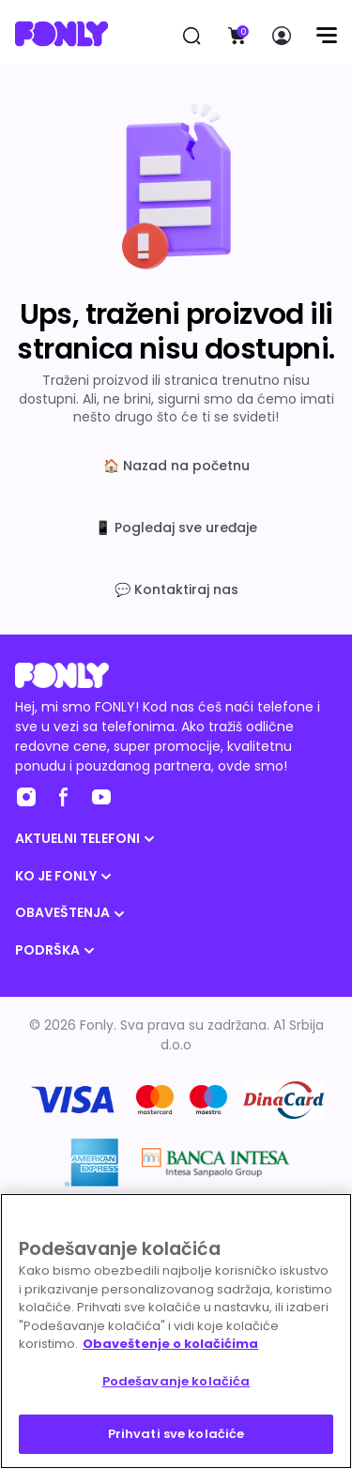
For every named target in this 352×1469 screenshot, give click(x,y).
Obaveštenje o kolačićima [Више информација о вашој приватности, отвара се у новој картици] (170, 1344)
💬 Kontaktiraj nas (176, 589)
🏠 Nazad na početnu (176, 465)
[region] (176, 1331)
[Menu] (326, 35)
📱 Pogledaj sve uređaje (176, 527)
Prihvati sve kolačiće (176, 1434)
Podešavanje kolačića (176, 1381)
